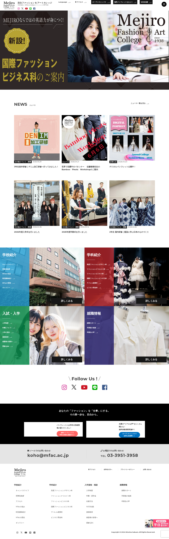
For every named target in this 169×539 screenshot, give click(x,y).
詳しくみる (67, 300)
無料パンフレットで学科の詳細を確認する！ (67, 434)
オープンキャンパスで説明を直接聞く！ (129, 435)
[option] (84, 50)
